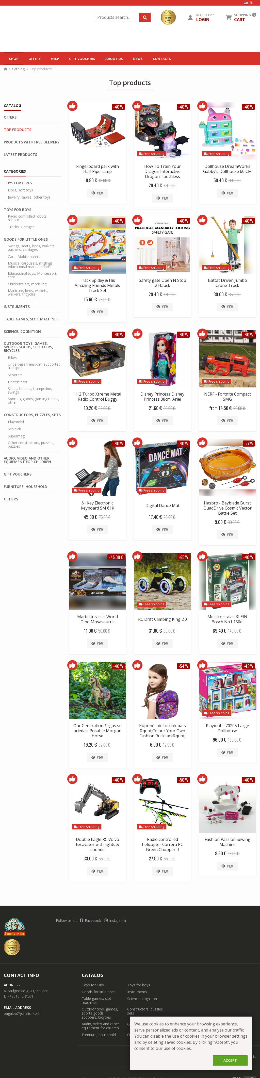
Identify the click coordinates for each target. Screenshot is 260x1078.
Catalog (18, 48)
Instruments (17, 286)
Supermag (16, 415)
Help (55, 35)
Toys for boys (17, 189)
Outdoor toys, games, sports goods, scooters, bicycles (28, 326)
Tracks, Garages (21, 206)
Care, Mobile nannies (25, 236)
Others (11, 478)
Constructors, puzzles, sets (32, 394)
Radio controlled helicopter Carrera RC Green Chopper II (162, 823)
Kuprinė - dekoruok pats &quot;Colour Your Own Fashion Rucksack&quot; (162, 709)
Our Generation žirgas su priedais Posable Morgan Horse (97, 709)
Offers (34, 35)
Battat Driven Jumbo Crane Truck (227, 262)
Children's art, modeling (27, 263)
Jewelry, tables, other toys (29, 176)
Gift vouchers (82, 35)
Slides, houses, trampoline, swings (30, 369)
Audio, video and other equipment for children (27, 439)
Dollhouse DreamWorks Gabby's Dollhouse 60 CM (227, 148)
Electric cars (17, 361)
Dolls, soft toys (20, 169)
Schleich (14, 408)
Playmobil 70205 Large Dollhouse (227, 707)
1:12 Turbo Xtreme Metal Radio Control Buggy (97, 376)
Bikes (12, 337)
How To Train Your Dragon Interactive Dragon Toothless (162, 150)
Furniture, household (25, 466)
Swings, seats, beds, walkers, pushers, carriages (32, 227)
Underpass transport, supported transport (34, 345)
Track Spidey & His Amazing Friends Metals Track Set (97, 264)
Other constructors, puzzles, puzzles (31, 423)
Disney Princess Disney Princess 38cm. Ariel (162, 376)
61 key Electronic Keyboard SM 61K (97, 485)
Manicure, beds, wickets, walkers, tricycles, (28, 271)
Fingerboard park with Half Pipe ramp (97, 148)
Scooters (15, 354)
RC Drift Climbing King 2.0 (162, 598)
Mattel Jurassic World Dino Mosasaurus (97, 598)
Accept (230, 1060)
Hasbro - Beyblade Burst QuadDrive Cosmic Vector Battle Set (227, 487)
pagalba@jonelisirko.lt (22, 992)
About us (114, 35)
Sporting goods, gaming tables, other (33, 379)
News (138, 35)
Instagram (115, 899)
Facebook (91, 899)
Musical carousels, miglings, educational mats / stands (31, 244)
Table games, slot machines (31, 298)
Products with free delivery (31, 121)
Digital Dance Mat (162, 484)
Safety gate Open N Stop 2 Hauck (162, 262)
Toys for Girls (18, 162)
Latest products (20, 134)
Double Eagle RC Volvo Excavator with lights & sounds (97, 823)
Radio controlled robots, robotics (28, 197)
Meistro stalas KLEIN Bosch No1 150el (227, 598)
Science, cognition (22, 311)
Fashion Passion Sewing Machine (227, 821)
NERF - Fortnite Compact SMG (227, 376)
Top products (17, 109)
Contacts (162, 35)
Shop (13, 35)
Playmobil (16, 401)
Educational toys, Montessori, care (32, 254)
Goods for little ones (26, 218)
